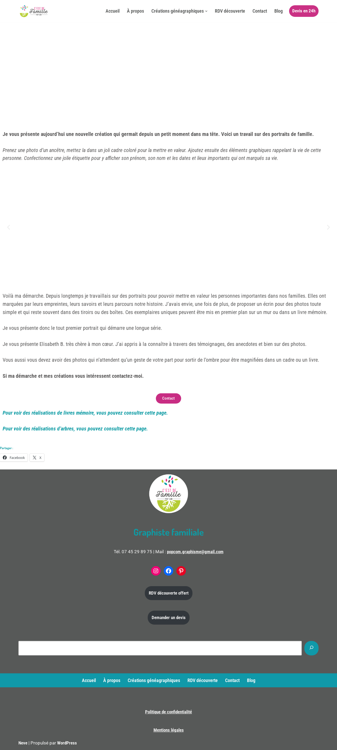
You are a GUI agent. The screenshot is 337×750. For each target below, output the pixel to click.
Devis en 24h (303, 10)
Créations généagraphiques (154, 680)
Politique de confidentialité (168, 711)
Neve (22, 743)
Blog (278, 11)
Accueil (113, 11)
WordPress (67, 743)
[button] (206, 11)
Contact (259, 11)
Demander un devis (169, 617)
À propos (135, 11)
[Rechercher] (311, 648)
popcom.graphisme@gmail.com (195, 551)
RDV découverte (230, 11)
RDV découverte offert (169, 593)
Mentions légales (168, 730)
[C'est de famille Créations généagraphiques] (34, 11)
